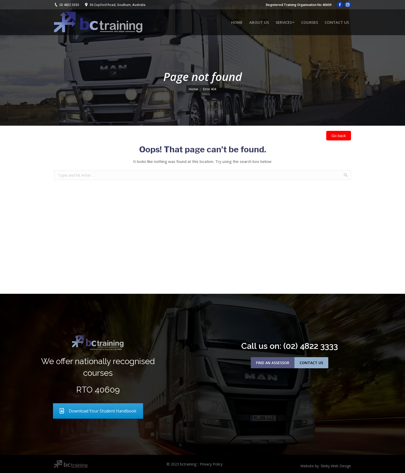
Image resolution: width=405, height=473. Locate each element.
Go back (338, 135)
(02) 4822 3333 (310, 346)
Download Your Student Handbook (98, 411)
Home (193, 89)
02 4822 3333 (69, 5)
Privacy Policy (211, 464)
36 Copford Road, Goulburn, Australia (117, 5)
